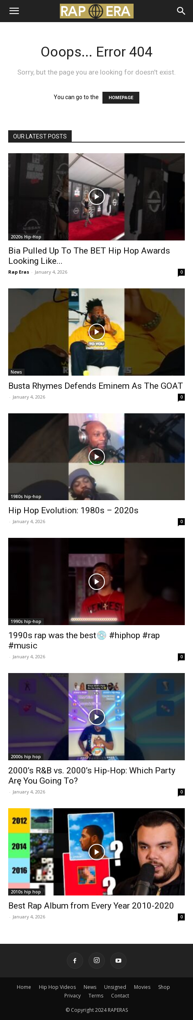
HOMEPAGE (121, 97)
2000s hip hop (26, 756)
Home (24, 987)
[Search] (181, 11)
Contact (120, 995)
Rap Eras (18, 272)
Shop (164, 987)
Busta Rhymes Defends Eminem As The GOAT (95, 386)
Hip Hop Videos (57, 987)
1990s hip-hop (26, 621)
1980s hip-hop (26, 496)
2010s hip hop (26, 892)
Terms (96, 995)
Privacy (72, 995)
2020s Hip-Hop (26, 237)
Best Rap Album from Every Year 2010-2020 (91, 906)
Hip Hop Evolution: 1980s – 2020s (73, 510)
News (16, 372)
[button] (14, 11)
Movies (142, 987)
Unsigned (115, 987)
